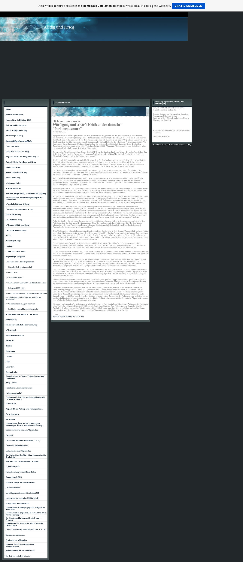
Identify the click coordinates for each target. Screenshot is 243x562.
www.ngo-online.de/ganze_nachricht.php (68, 316)
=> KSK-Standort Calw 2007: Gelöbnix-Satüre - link (26, 283)
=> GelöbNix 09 (12, 272)
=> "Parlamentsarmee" (14, 277)
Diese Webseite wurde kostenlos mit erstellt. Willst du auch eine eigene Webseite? (121, 6)
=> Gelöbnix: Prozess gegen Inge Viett (20, 304)
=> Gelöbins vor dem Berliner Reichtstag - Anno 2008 (26, 293)
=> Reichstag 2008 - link (15, 288)
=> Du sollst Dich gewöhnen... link (19, 267)
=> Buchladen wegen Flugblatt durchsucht (22, 309)
